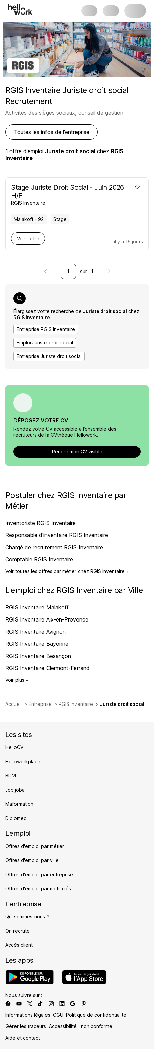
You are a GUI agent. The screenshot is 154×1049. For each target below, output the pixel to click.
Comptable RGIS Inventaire (39, 559)
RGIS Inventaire (76, 704)
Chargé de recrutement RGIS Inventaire (54, 547)
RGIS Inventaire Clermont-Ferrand (47, 668)
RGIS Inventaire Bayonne (36, 643)
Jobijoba (15, 790)
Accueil (13, 704)
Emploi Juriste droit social (45, 343)
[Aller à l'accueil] (20, 9)
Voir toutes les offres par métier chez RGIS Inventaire (67, 571)
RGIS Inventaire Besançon (38, 656)
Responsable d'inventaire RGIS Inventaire (56, 535)
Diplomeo (16, 818)
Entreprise (40, 704)
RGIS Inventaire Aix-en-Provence (46, 619)
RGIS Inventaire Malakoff (37, 607)
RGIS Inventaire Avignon (35, 631)
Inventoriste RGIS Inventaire (40, 523)
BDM (10, 775)
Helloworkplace (22, 761)
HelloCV (14, 747)
